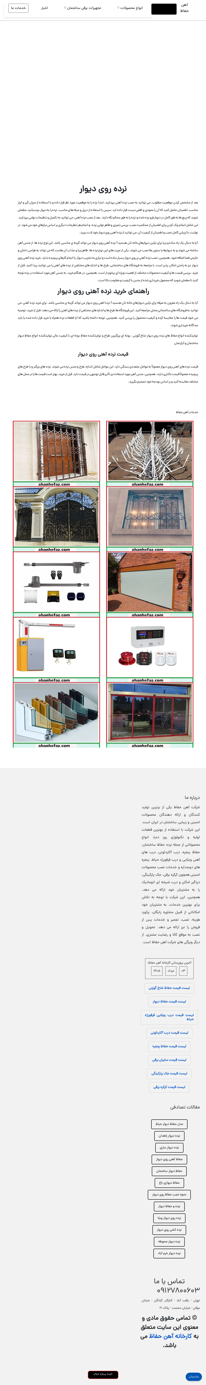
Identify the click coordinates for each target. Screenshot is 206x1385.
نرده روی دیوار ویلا (169, 1218)
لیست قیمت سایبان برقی (169, 1060)
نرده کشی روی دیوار (169, 1230)
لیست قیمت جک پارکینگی (169, 1073)
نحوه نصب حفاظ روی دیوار (169, 1194)
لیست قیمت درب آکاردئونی (169, 1033)
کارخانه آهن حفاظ (170, 1336)
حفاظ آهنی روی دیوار (169, 1159)
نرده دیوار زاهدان (169, 1136)
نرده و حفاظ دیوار (169, 1206)
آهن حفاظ (184, 8)
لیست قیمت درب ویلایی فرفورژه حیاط (169, 1017)
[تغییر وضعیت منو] (198, 10)
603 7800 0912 (103, 1374)
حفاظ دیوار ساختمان (169, 1171)
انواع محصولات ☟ (130, 8)
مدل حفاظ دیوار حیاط (169, 1124)
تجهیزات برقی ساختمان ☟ (82, 8)
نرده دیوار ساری (169, 1147)
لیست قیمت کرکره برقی (169, 1087)
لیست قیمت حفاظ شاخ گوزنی (169, 988)
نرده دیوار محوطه (169, 1241)
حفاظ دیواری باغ (169, 1183)
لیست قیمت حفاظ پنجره (169, 1046)
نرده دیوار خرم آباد (169, 1253)
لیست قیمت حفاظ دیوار (169, 1002)
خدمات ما (18, 8)
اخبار (44, 8)
